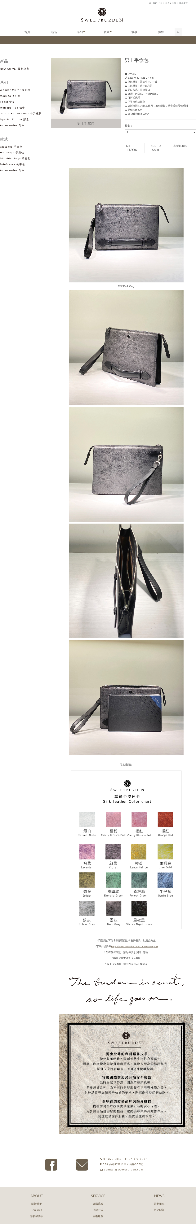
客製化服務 (180, 145)
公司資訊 (36, 1209)
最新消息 (159, 1203)
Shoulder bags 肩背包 (15, 158)
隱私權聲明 (36, 1216)
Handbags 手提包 (12, 152)
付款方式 (98, 1209)
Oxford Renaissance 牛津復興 (21, 113)
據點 (161, 32)
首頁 (27, 32)
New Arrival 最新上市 (14, 68)
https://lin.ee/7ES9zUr (135, 964)
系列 (81, 32)
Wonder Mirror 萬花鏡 (15, 90)
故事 (134, 32)
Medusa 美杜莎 (10, 95)
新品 (54, 32)
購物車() (183, 3)
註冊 (174, 3)
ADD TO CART (156, 147)
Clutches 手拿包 (11, 146)
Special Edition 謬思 (14, 119)
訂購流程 (98, 1203)
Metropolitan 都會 (12, 107)
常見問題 (159, 1209)
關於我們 (36, 1203)
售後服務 (98, 1216)
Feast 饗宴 (7, 101)
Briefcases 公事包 (12, 164)
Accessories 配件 (12, 125)
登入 (167, 3)
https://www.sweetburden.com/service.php (134, 946)
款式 (108, 32)
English (157, 3)
